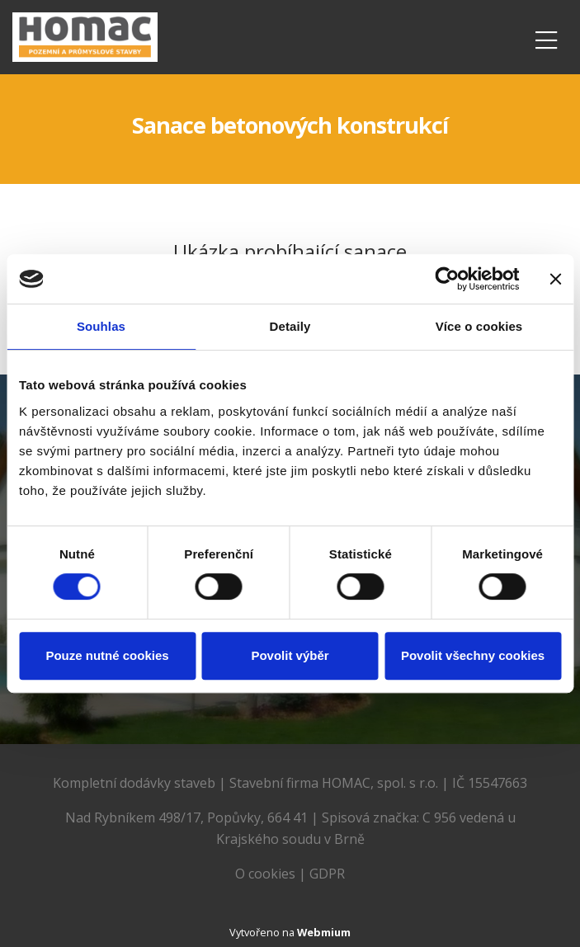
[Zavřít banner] (555, 279)
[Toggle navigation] (546, 37)
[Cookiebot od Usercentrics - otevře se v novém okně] (447, 278)
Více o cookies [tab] (479, 326)
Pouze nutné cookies (106, 655)
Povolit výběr (289, 655)
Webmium (324, 932)
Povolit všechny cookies (473, 655)
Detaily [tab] (290, 326)
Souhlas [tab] (101, 326)
